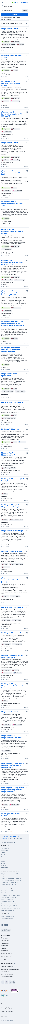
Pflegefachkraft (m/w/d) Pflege (12, 402)
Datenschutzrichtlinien (7, 1011)
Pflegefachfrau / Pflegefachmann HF (8, 454)
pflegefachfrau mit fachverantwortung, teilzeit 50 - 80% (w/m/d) (12, 114)
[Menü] (2, 2)
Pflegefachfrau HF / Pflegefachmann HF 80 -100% (11, 737)
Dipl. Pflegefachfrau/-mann (10, 429)
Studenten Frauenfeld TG (7, 910)
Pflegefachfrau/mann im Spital (12, 551)
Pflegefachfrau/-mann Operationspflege (9, 375)
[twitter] (10, 982)
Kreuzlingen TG (5, 848)
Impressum (4, 1016)
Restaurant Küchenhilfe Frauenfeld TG (11, 895)
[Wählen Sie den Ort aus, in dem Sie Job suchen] (14, 10)
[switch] (26, 23)
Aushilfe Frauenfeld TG (7, 899)
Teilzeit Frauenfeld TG (6, 893)
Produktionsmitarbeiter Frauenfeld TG (10, 908)
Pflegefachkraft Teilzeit (9, 29)
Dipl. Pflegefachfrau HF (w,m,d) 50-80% (11, 56)
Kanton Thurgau (5, 859)
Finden (14, 14)
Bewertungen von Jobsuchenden (10, 969)
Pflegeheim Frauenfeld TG (7, 901)
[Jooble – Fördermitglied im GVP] (4, 995)
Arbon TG (3, 865)
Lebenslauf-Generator (7, 976)
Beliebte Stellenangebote (7, 916)
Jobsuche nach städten (7, 918)
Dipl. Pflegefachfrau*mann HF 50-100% (11, 815)
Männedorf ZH (5, 867)
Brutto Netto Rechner (7, 974)
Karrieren (3, 948)
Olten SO (3, 852)
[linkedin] (13, 982)
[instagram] (6, 982)
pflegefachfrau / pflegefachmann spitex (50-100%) (10, 173)
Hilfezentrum (4, 950)
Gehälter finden (5, 971)
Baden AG (3, 857)
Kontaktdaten (5, 945)
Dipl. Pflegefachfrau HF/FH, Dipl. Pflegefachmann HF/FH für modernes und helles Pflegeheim (12, 323)
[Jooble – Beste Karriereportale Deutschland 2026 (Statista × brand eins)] (15, 991)
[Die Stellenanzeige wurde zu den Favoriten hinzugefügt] (27, 29)
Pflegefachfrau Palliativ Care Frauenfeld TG (12, 876)
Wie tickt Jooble (5, 940)
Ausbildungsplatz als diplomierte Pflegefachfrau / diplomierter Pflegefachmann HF (12, 765)
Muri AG (3, 854)
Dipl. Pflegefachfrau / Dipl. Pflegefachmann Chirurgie (10, 506)
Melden (25, 50)
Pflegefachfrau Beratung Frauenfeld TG (11, 878)
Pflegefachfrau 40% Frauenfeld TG (10, 884)
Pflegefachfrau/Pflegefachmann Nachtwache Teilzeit (12, 656)
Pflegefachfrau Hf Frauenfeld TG (9, 873)
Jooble (11, 1020)
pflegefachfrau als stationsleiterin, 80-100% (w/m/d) (10, 580)
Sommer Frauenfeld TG (7, 890)
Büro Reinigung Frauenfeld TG (8, 897)
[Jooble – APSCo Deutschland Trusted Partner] (4, 991)
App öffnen (24, 2)
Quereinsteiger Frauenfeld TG (8, 903)
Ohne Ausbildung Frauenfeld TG (9, 906)
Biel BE (3, 861)
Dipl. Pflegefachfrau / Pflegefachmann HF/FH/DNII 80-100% (12, 203)
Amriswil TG (4, 863)
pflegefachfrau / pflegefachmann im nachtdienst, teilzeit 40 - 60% (12, 262)
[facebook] (2, 982)
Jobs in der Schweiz (6, 953)
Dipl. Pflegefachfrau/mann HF (11, 633)
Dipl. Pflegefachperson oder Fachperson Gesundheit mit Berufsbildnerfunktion (10, 349)
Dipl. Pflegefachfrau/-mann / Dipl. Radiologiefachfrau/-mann (12, 480)
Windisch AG (4, 850)
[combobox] (4, 1003)
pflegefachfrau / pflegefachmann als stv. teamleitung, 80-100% (9, 293)
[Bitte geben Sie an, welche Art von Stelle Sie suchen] (14, 6)
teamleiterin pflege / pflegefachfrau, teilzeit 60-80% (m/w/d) (12, 231)
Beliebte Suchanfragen (8, 842)
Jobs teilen (4, 960)
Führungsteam (5, 943)
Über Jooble (4, 938)
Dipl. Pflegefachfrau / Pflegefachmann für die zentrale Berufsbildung (12, 686)
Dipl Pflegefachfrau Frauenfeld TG (9, 882)
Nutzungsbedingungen (7, 1008)
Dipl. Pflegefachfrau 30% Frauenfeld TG (11, 880)
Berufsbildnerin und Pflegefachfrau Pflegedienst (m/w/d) (11, 83)
